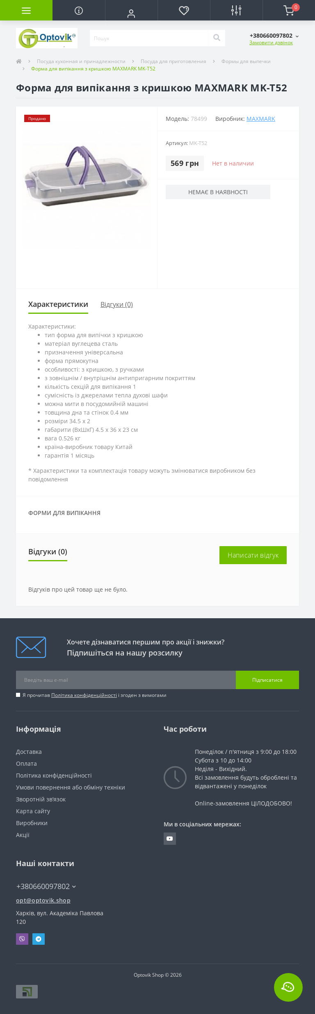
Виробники (32, 823)
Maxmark (261, 118)
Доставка (29, 751)
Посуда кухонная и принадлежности (81, 61)
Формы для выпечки (246, 61)
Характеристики (58, 304)
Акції (23, 835)
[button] (131, 13)
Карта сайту (33, 811)
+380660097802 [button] (46, 886)
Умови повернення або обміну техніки (70, 787)
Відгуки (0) (116, 304)
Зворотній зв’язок (41, 799)
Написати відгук (253, 555)
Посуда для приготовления (173, 61)
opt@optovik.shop (43, 900)
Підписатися (267, 679)
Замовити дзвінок (271, 42)
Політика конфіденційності (84, 695)
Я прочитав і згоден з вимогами (95, 695)
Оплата (26, 763)
